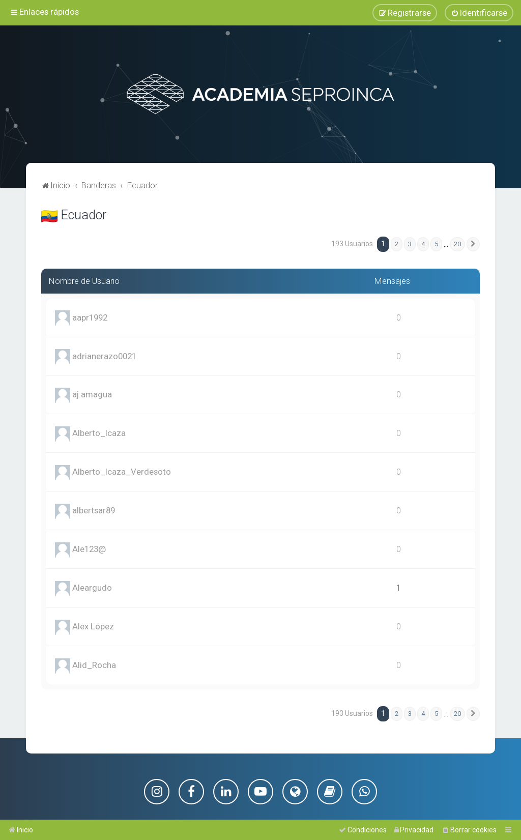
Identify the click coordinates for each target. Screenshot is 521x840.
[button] (473, 244)
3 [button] (410, 244)
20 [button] (457, 244)
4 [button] (423, 244)
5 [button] (436, 244)
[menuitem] (479, 12)
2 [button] (396, 244)
